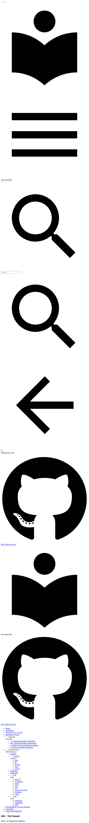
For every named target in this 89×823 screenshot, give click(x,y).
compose (13, 758)
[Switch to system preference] (8, 182)
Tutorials (9, 739)
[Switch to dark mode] (5, 182)
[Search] (11, 272)
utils (11, 777)
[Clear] (2, 450)
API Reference (11, 752)
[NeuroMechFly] (44, 90)
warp (12, 799)
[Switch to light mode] (2, 182)
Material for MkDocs (17, 821)
